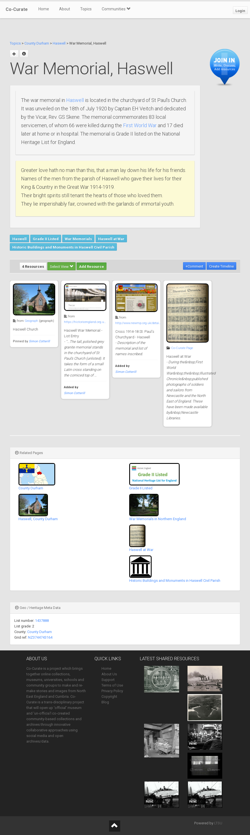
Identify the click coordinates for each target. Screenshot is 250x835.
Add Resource (91, 266)
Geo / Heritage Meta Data (38, 608)
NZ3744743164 (40, 637)
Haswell (59, 43)
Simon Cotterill (39, 341)
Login (240, 11)
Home (43, 9)
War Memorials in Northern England (157, 519)
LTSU (218, 823)
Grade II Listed (46, 239)
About (64, 9)
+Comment (194, 266)
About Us (109, 674)
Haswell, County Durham (38, 519)
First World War (140, 125)
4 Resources (33, 266)
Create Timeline (221, 266)
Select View (61, 266)
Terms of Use (112, 685)
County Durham (36, 43)
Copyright (109, 696)
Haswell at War (111, 239)
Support (108, 680)
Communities (116, 9)
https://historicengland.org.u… (84, 322)
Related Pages (29, 453)
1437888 (42, 620)
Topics (86, 9)
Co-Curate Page (180, 348)
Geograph (31, 321)
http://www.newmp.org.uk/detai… (137, 323)
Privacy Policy (112, 691)
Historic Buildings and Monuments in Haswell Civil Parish (63, 247)
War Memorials (78, 239)
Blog (105, 702)
